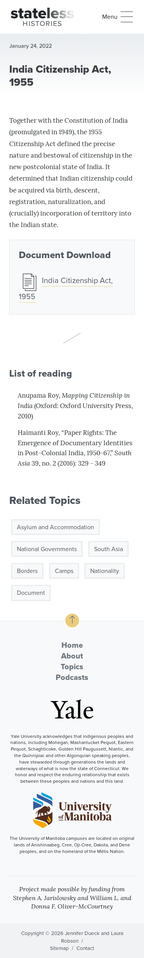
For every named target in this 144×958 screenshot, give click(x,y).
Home (72, 645)
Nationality (104, 573)
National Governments (47, 551)
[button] (117, 17)
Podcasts (72, 677)
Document (31, 595)
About (72, 656)
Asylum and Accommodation (55, 529)
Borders (27, 573)
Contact (85, 948)
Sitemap (59, 948)
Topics (72, 666)
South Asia (108, 551)
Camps (64, 573)
